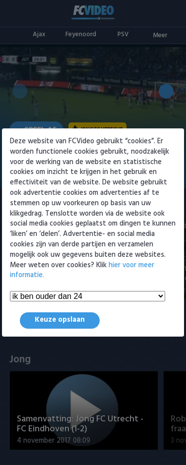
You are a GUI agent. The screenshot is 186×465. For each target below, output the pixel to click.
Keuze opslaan (60, 320)
